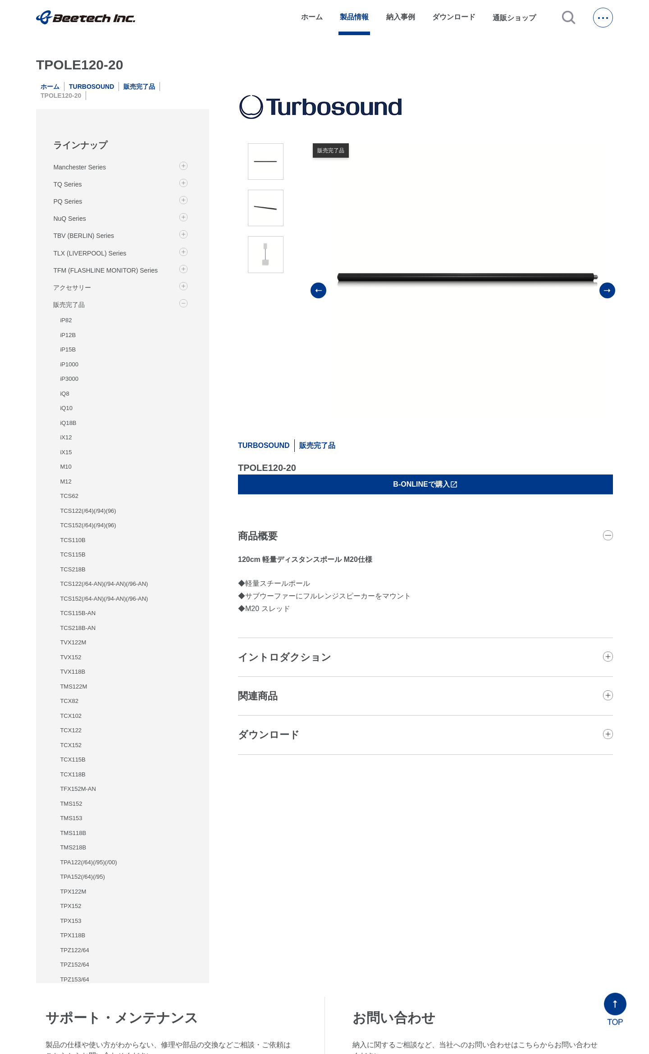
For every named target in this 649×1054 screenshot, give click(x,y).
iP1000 (69, 364)
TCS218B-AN (78, 628)
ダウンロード (453, 17)
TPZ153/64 (74, 979)
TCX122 (71, 730)
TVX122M (73, 642)
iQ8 (64, 393)
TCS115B (72, 554)
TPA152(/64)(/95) (82, 876)
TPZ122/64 (74, 950)
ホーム (312, 17)
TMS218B (73, 847)
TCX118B (72, 774)
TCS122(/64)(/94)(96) (88, 510)
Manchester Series (79, 167)
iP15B (68, 349)
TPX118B (72, 935)
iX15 (66, 452)
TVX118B (72, 671)
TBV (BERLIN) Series (83, 235)
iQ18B (68, 423)
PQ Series (67, 201)
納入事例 (400, 17)
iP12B (68, 335)
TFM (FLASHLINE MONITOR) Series (105, 270)
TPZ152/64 (74, 964)
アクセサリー (72, 287)
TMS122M (73, 686)
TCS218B (72, 569)
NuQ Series (69, 218)
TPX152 (70, 906)
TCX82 (69, 701)
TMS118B (73, 833)
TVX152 (70, 657)
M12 (65, 481)
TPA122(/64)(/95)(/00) (88, 862)
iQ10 (66, 408)
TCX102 (71, 715)
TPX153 (70, 920)
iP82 (66, 320)
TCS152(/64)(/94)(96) (88, 525)
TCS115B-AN (78, 613)
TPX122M (73, 891)
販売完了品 (139, 86)
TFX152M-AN (78, 788)
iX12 (66, 437)
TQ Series (67, 184)
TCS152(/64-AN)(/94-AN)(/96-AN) (104, 598)
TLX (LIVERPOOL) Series (89, 253)
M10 (65, 466)
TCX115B (72, 759)
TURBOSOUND (91, 86)
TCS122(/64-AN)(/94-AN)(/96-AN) (104, 583)
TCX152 (71, 745)
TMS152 (71, 803)
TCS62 (69, 496)
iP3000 (69, 378)
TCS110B (72, 540)
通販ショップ (518, 18)
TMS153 (71, 818)
